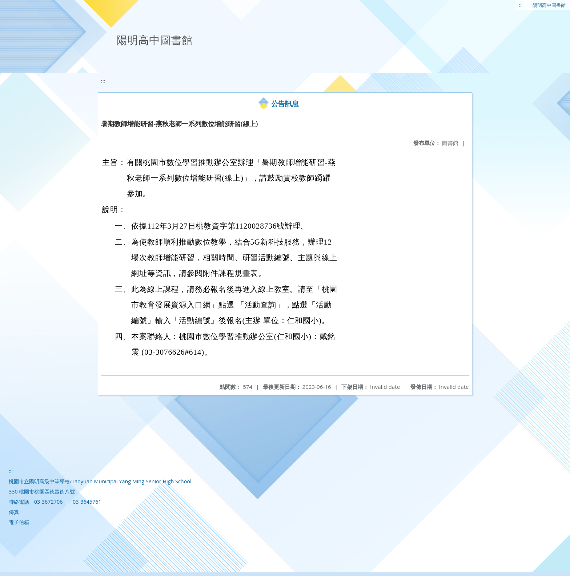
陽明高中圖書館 (549, 5)
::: (521, 5)
